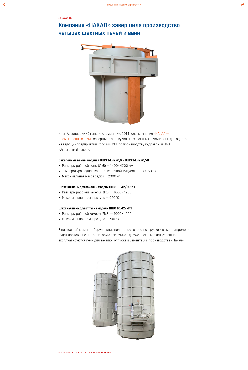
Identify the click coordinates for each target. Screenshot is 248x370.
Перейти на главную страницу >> (124, 5)
